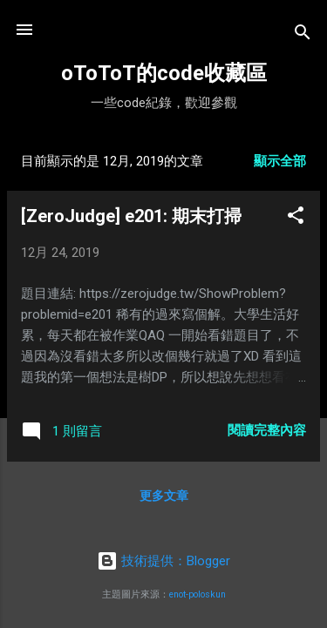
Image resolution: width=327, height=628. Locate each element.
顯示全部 (280, 161)
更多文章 (164, 496)
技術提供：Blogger (163, 561)
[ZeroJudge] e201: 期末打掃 (131, 216)
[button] (295, 218)
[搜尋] (302, 35)
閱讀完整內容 (267, 430)
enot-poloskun (197, 594)
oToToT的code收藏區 (164, 73)
